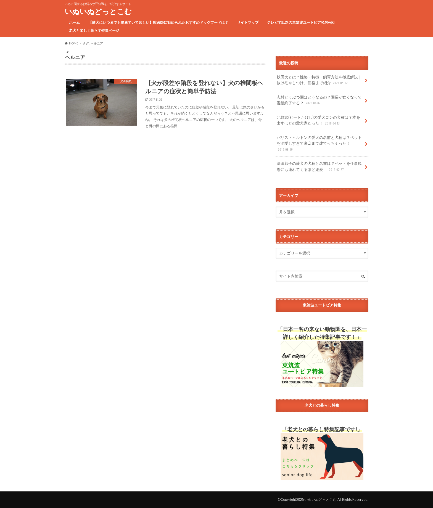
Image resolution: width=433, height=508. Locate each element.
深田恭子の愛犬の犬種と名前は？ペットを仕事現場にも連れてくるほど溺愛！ (319, 166)
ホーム (74, 22)
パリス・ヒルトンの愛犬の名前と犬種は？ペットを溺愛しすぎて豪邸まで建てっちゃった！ (319, 143)
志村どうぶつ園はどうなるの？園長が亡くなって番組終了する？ (319, 100)
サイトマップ (247, 22)
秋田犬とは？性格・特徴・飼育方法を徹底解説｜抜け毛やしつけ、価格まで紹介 (319, 80)
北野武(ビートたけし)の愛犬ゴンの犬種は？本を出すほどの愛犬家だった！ (318, 120)
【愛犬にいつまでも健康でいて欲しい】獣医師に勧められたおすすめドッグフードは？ (158, 22)
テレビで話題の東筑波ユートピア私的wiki (300, 22)
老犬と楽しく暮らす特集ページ (94, 30)
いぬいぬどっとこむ (98, 11)
